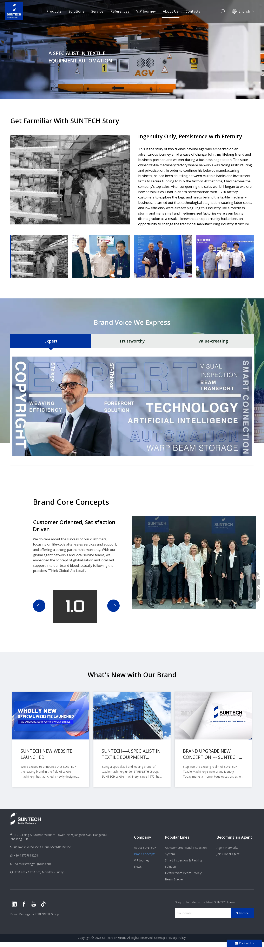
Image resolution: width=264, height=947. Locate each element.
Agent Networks (227, 848)
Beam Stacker (174, 879)
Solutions (76, 11)
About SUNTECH (145, 848)
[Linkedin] (14, 904)
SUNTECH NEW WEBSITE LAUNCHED (46, 754)
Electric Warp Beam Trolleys (184, 873)
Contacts (192, 11)
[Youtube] (34, 904)
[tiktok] (43, 904)
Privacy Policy (176, 938)
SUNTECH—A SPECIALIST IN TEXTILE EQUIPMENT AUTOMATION (131, 754)
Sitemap (159, 938)
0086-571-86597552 (27, 847)
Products (53, 11)
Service (97, 11)
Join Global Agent (228, 854)
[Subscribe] (242, 913)
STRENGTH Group (46, 914)
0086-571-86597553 (58, 847)
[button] (39, 606)
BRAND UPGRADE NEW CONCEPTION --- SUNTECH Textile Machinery (211, 754)
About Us (170, 11)
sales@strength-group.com (33, 864)
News (138, 866)
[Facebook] (24, 904)
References (120, 11)
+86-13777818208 (26, 855)
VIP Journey (146, 11)
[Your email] (202, 913)
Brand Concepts (145, 854)
